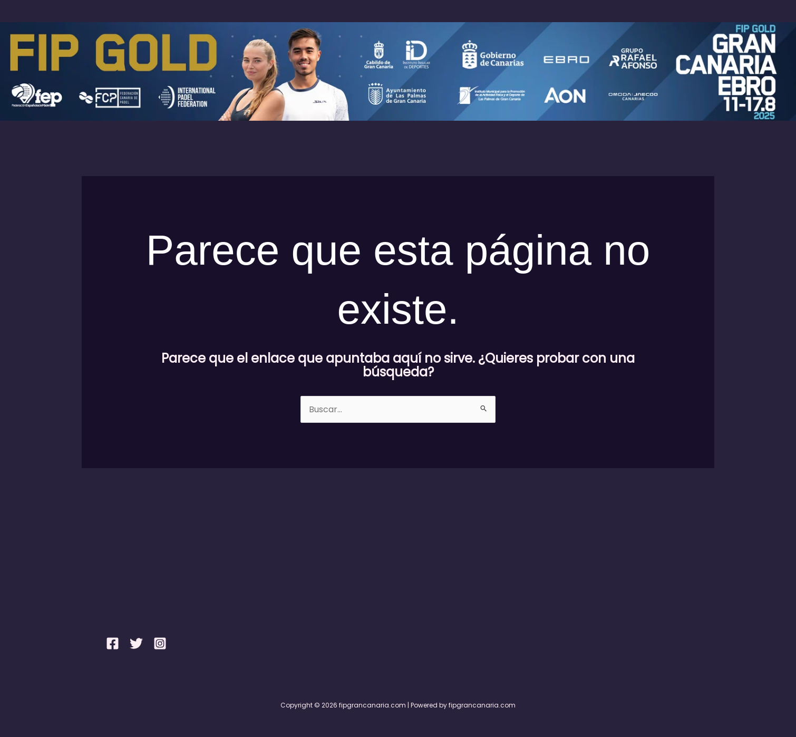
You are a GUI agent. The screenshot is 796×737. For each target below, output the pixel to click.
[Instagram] (160, 643)
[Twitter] (136, 643)
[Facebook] (112, 643)
